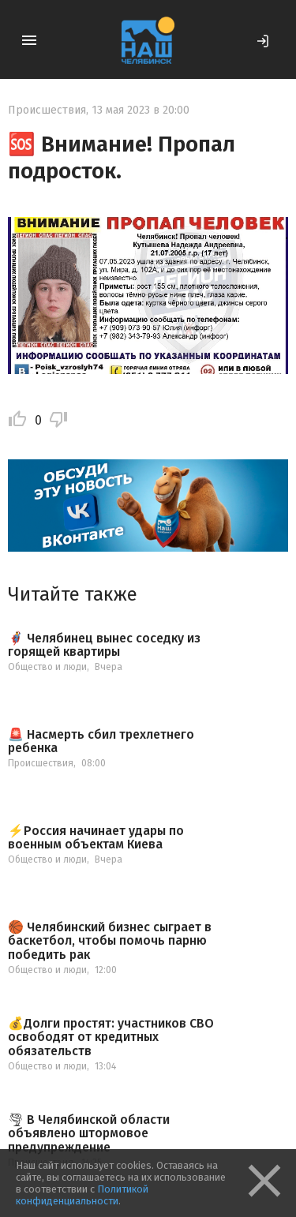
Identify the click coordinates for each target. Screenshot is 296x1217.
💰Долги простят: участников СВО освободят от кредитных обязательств (111, 1037)
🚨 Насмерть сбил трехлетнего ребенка (101, 741)
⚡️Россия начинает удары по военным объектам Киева (96, 838)
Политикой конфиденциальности (82, 1195)
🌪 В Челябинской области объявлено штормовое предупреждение (89, 1134)
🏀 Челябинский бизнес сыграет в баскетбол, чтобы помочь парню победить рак (110, 941)
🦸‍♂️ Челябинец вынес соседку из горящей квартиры (104, 645)
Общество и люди (47, 666)
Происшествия (47, 110)
